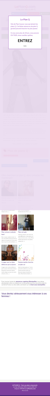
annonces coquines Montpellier (26, 281)
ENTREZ (25, 40)
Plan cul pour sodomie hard (8, 233)
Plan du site (25, 390)
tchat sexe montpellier (37, 285)
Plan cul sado (22, 232)
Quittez (25, 45)
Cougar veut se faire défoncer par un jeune (8, 263)
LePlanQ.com (31, 388)
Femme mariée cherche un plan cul (25, 263)
